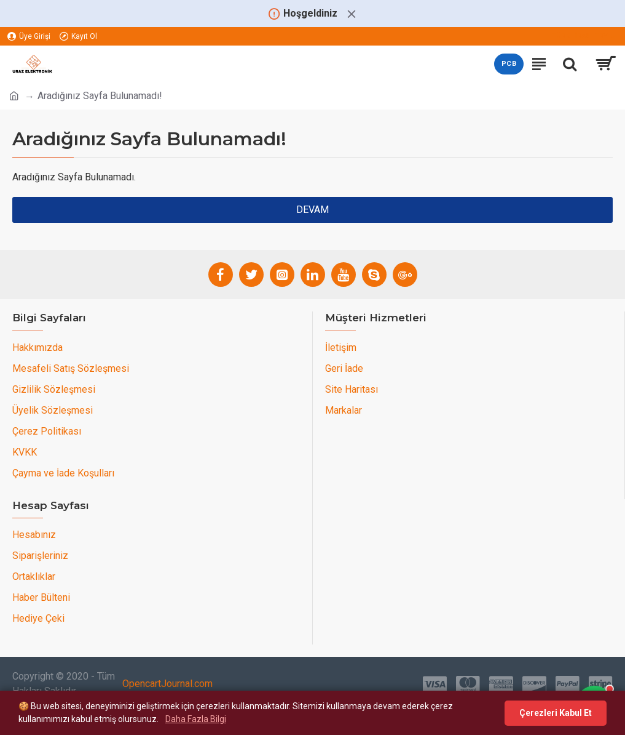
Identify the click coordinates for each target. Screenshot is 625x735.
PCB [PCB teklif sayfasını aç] (508, 64)
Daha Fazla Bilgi (195, 719)
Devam (312, 209)
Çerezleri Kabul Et (555, 713)
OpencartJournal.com (167, 683)
